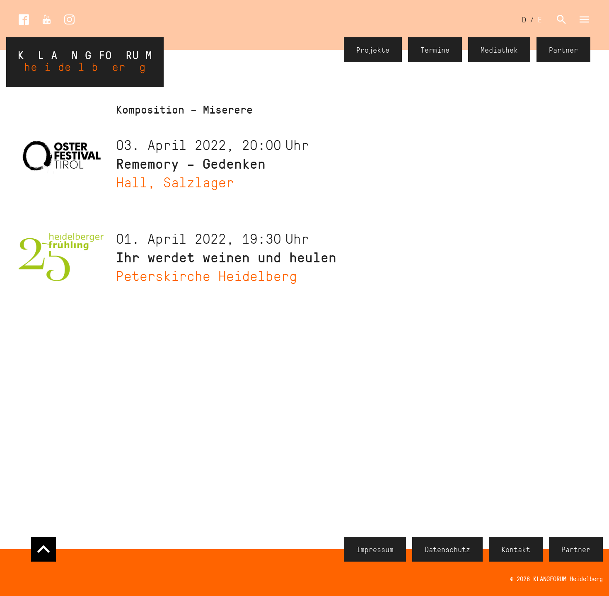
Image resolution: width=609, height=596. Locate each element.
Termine (435, 50)
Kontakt (515, 549)
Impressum (375, 549)
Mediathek (499, 50)
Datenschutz (447, 549)
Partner (563, 50)
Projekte (372, 50)
